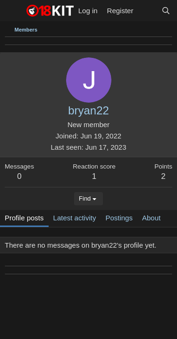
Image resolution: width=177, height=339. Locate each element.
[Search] (166, 10)
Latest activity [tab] (74, 218)
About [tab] (151, 218)
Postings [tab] (119, 218)
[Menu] (13, 10)
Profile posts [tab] (24, 218)
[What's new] (147, 10)
